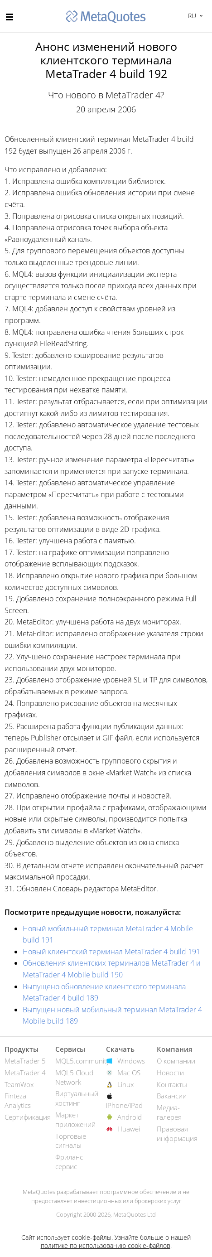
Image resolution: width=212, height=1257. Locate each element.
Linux (125, 1084)
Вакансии (172, 1095)
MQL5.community (82, 1060)
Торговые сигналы (70, 1140)
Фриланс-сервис (70, 1161)
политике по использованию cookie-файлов (105, 1245)
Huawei (128, 1128)
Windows (131, 1060)
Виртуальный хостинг (76, 1098)
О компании (176, 1060)
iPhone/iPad (124, 1105)
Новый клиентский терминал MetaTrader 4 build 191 (111, 952)
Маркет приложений (75, 1119)
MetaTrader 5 (25, 1060)
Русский (191, 15)
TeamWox (19, 1084)
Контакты (172, 1084)
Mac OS (128, 1072)
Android (129, 1117)
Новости (170, 1072)
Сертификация (28, 1117)
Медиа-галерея (169, 1112)
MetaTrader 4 (25, 1072)
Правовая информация (177, 1133)
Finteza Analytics (18, 1100)
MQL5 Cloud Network (74, 1077)
